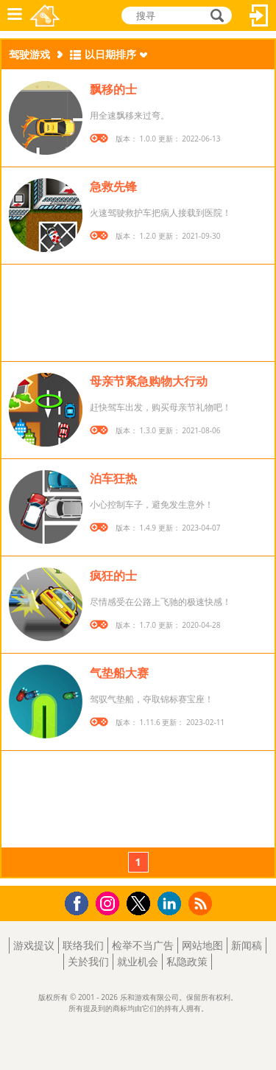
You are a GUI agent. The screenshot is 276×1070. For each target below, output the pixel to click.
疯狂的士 (113, 575)
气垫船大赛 (119, 673)
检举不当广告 (143, 945)
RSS (202, 903)
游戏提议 (33, 945)
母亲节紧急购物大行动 (149, 381)
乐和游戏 (44, 15)
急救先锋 (113, 186)
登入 (259, 15)
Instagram (109, 902)
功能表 (14, 15)
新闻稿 (246, 945)
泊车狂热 (113, 478)
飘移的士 (113, 89)
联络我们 (83, 945)
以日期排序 (110, 54)
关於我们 (88, 961)
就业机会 (137, 961)
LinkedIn (172, 904)
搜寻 (214, 15)
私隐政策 (187, 961)
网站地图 (202, 945)
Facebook (80, 901)
